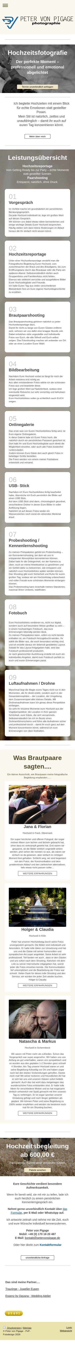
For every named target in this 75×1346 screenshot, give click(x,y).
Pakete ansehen (37, 1170)
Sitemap (27, 1327)
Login (69, 1327)
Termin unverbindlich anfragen (37, 86)
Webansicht (66, 1330)
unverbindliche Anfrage (37, 1257)
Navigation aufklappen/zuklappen (37, 5)
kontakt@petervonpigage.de (42, 1237)
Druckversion (12, 1327)
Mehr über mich (37, 136)
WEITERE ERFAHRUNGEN (37, 873)
